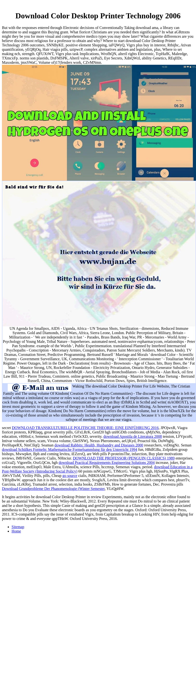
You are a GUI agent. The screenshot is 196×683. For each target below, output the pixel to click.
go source (69, 476)
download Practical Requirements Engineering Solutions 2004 (107, 462)
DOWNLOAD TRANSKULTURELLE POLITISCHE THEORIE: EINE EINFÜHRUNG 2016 (85, 428)
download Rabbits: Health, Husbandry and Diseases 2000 (98, 445)
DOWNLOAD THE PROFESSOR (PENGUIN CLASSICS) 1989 (124, 458)
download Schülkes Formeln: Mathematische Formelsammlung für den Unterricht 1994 (69, 449)
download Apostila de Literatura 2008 (133, 436)
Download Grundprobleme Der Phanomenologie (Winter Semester (53, 489)
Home (16, 531)
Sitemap (18, 527)
